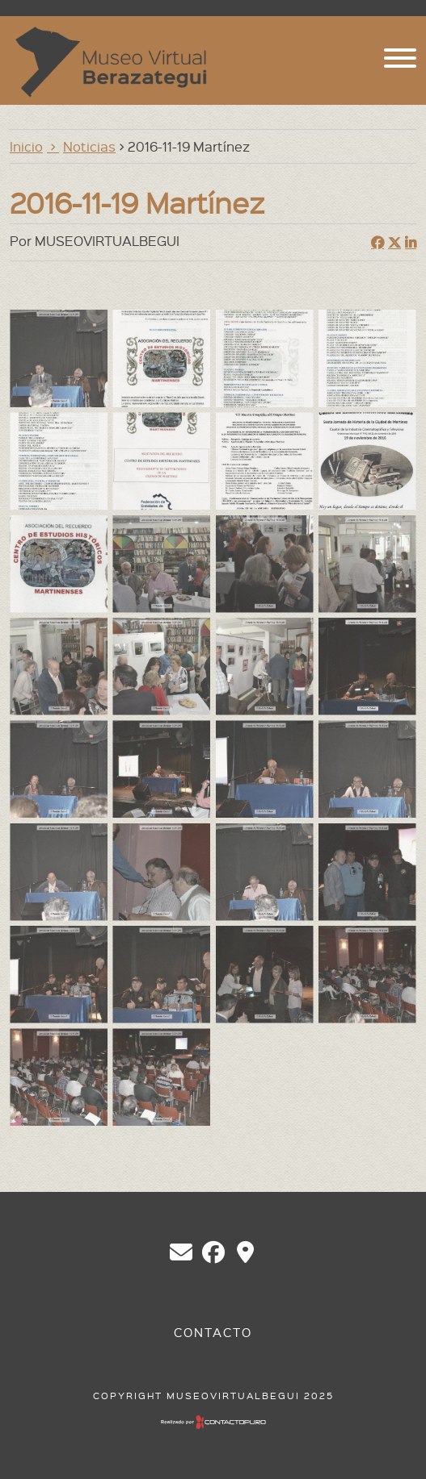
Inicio (26, 146)
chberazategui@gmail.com (181, 1252)
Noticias (89, 146)
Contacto (213, 1332)
